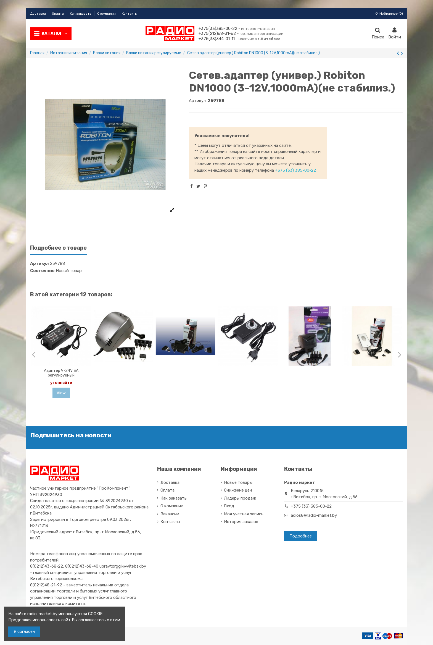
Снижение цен (238, 490)
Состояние (42, 270)
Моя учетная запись (243, 513)
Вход (229, 505)
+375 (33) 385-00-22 (295, 170)
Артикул (39, 263)
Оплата (58, 13)
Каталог (54, 33)
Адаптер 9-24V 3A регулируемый (61, 373)
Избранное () (388, 13)
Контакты (130, 13)
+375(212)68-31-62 (217, 33)
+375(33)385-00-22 (218, 28)
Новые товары (238, 482)
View (61, 392)
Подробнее (300, 536)
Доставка (38, 13)
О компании (107, 13)
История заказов (241, 521)
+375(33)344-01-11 (217, 38)
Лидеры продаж (240, 498)
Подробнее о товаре (58, 248)
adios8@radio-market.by (314, 515)
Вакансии (169, 513)
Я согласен (24, 631)
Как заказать (81, 13)
